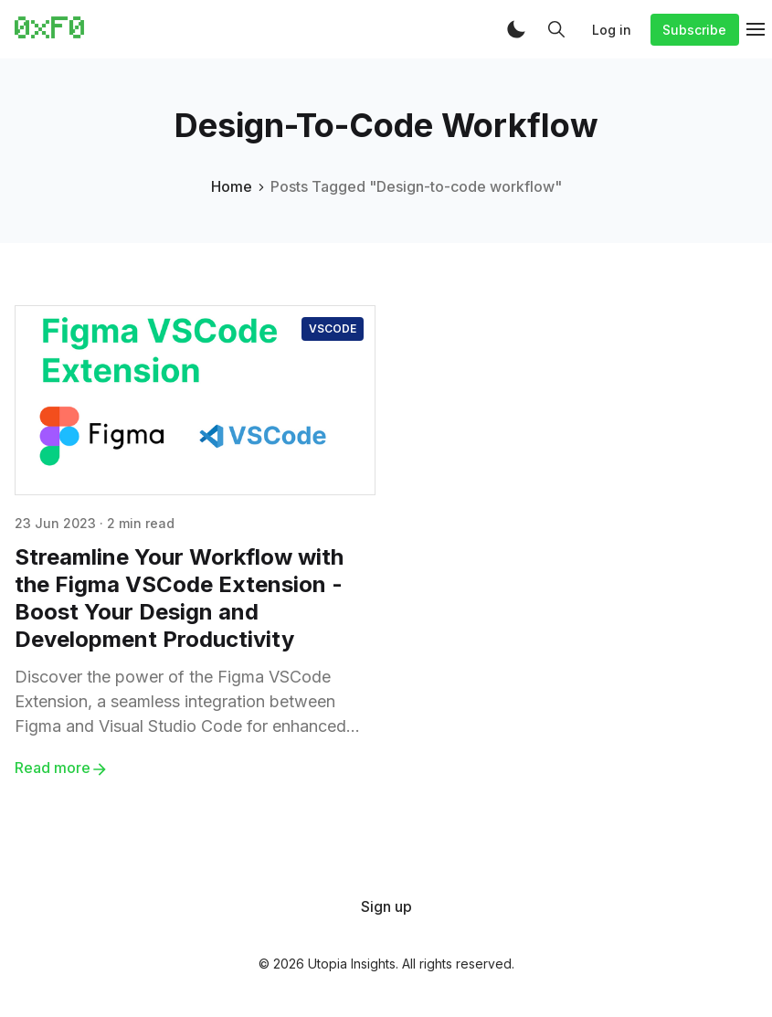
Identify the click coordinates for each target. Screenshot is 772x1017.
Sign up (386, 906)
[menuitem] (386, 906)
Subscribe (694, 29)
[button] (516, 29)
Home (231, 186)
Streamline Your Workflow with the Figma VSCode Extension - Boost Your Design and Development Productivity (179, 598)
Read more (62, 768)
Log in (611, 29)
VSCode (332, 328)
